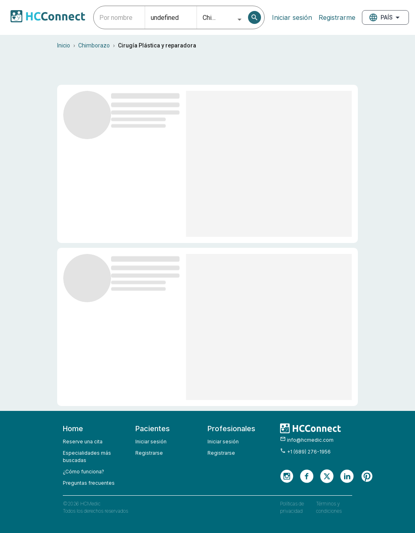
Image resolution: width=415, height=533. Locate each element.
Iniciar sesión (292, 17)
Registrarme (337, 17)
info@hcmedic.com (307, 439)
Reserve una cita (83, 441)
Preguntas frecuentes (89, 483)
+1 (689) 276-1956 (305, 451)
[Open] (239, 19)
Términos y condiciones (329, 507)
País (385, 18)
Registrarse (149, 453)
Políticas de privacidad (292, 507)
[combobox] (119, 17)
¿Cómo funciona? (83, 472)
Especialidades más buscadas (87, 456)
